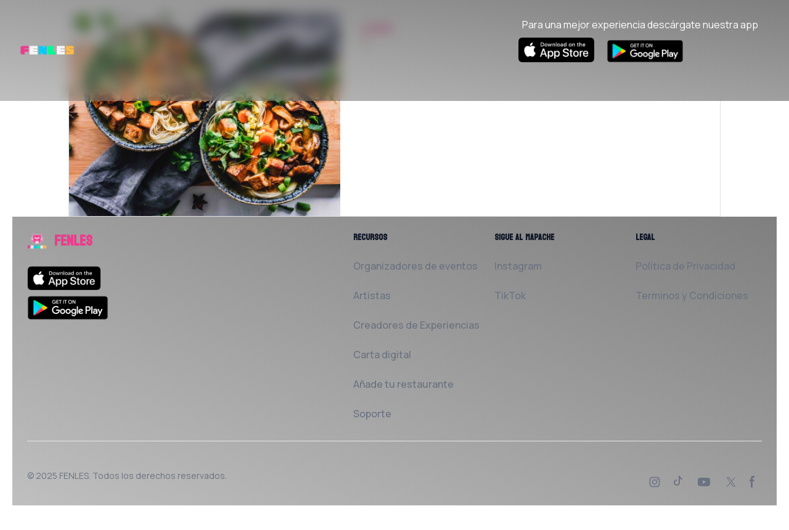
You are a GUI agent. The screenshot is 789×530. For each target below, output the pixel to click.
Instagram (518, 266)
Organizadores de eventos (415, 266)
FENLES (74, 475)
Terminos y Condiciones (692, 295)
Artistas (372, 295)
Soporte (372, 413)
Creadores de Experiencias (416, 325)
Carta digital (382, 354)
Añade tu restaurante (403, 384)
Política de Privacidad (685, 266)
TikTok (510, 295)
